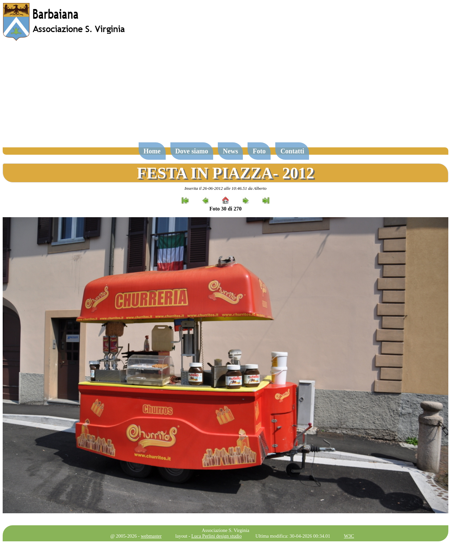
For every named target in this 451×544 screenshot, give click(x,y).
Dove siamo (191, 151)
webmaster (151, 536)
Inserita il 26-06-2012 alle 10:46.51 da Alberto (225, 188)
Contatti (292, 151)
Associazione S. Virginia (225, 530)
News (230, 151)
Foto (259, 151)
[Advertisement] (225, 95)
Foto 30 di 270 (225, 209)
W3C (349, 536)
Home (152, 151)
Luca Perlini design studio (216, 536)
